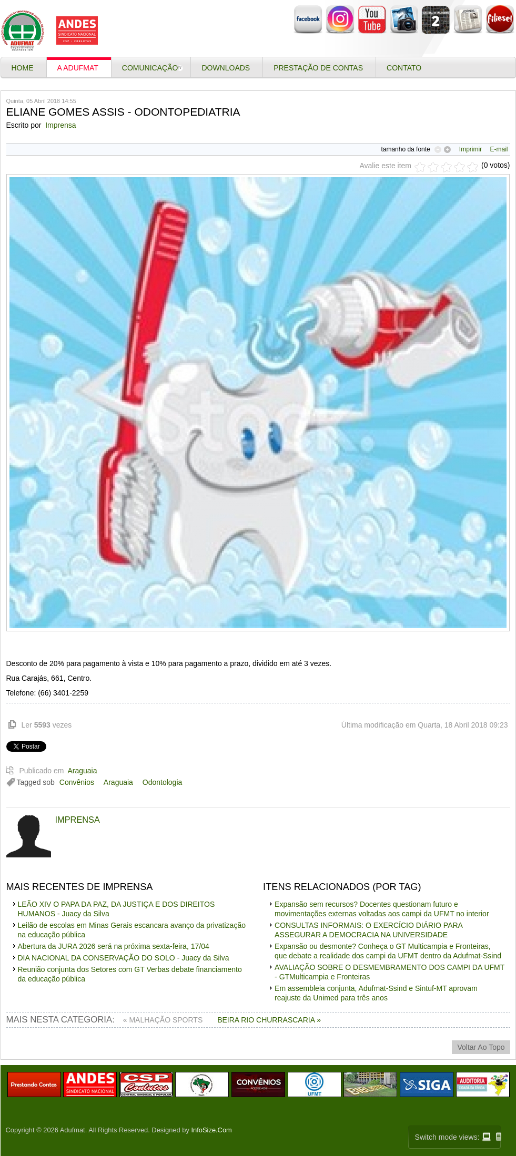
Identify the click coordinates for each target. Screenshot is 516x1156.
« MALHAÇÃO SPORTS (164, 1020)
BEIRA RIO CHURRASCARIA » (269, 1020)
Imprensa (60, 125)
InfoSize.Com (211, 1130)
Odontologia (163, 782)
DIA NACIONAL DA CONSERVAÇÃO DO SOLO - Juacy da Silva (123, 958)
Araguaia (82, 770)
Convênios (76, 782)
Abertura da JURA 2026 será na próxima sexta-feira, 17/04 (113, 946)
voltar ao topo (480, 1047)
